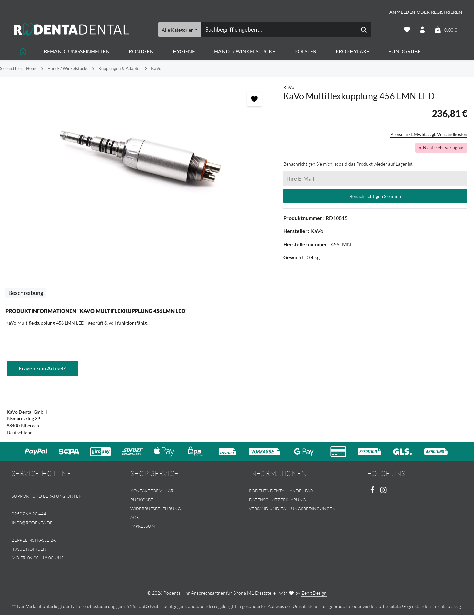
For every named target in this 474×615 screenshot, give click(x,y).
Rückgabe (141, 499)
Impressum (142, 526)
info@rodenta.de (32, 522)
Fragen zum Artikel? (42, 368)
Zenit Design (314, 593)
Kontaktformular (151, 490)
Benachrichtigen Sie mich (375, 196)
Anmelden (402, 12)
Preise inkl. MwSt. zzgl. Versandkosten (428, 134)
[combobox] (278, 29)
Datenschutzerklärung (277, 499)
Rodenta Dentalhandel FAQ (281, 490)
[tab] (25, 293)
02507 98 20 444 (29, 513)
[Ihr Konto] (422, 30)
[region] (138, 158)
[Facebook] (373, 492)
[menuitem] (177, 490)
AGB (134, 517)
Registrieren (446, 12)
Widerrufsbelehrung (155, 508)
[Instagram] (383, 492)
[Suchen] (364, 29)
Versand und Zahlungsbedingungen (292, 508)
